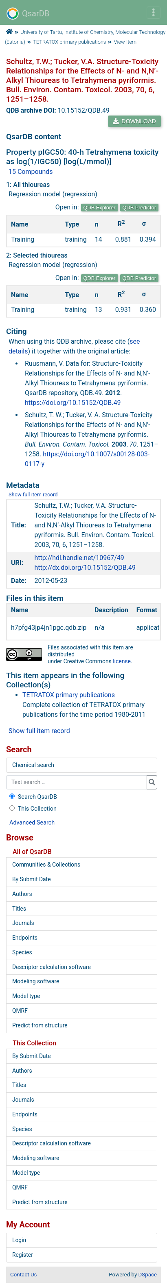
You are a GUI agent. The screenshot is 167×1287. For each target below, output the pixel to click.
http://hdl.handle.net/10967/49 (79, 558)
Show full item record (33, 494)
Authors (22, 894)
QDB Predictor (139, 207)
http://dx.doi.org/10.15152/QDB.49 (85, 567)
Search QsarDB (32, 797)
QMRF (20, 1010)
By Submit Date (31, 879)
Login (19, 1240)
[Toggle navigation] (153, 13)
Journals (23, 923)
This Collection (32, 808)
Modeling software (35, 981)
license (122, 661)
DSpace (147, 1274)
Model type (26, 996)
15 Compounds (31, 172)
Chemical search (33, 765)
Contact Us (23, 1274)
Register (22, 1254)
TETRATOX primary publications (69, 42)
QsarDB (28, 13)
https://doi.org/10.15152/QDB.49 (73, 403)
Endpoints (24, 937)
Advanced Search (32, 822)
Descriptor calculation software (51, 967)
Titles (19, 908)
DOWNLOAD (134, 121)
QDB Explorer (100, 207)
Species (22, 952)
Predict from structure (40, 1025)
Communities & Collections (46, 864)
